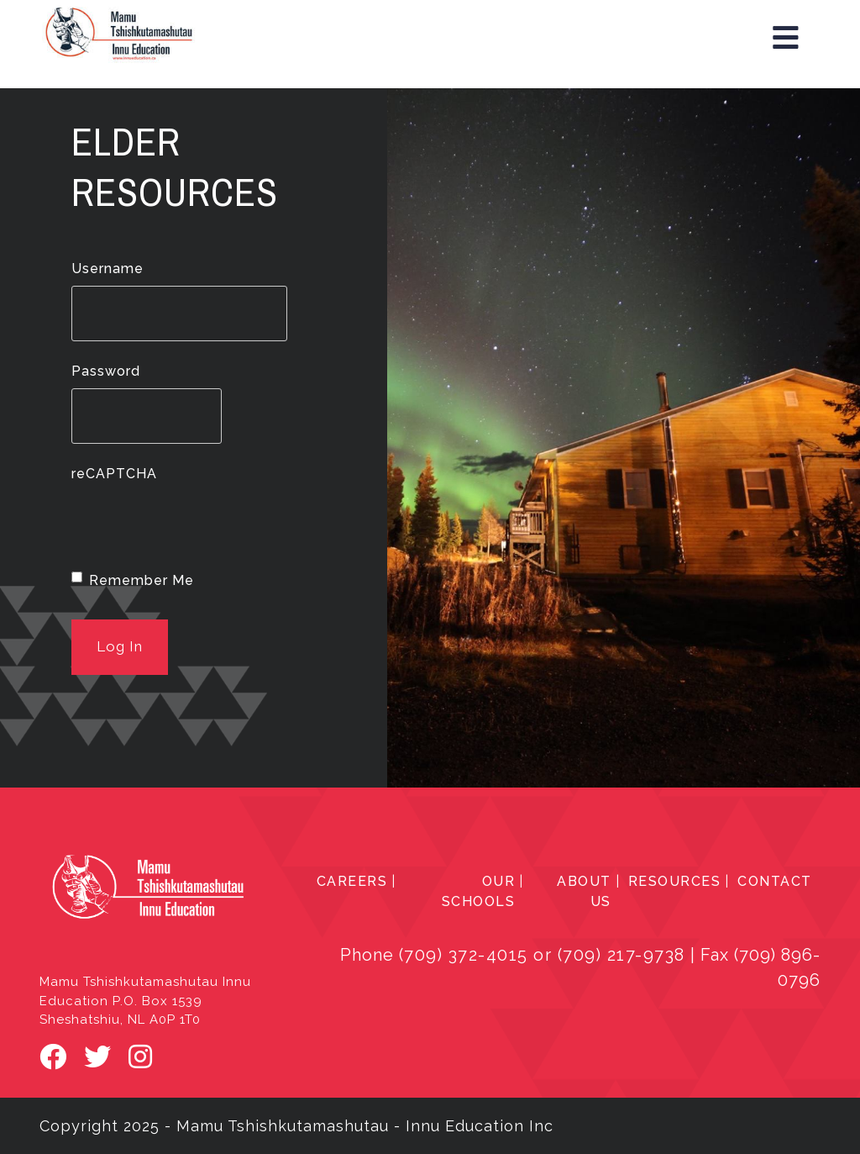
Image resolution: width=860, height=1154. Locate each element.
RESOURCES (674, 881)
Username (107, 269)
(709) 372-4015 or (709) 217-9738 (542, 955)
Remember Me (141, 580)
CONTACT (774, 881)
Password (105, 371)
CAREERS (352, 881)
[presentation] (199, 523)
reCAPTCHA (114, 474)
